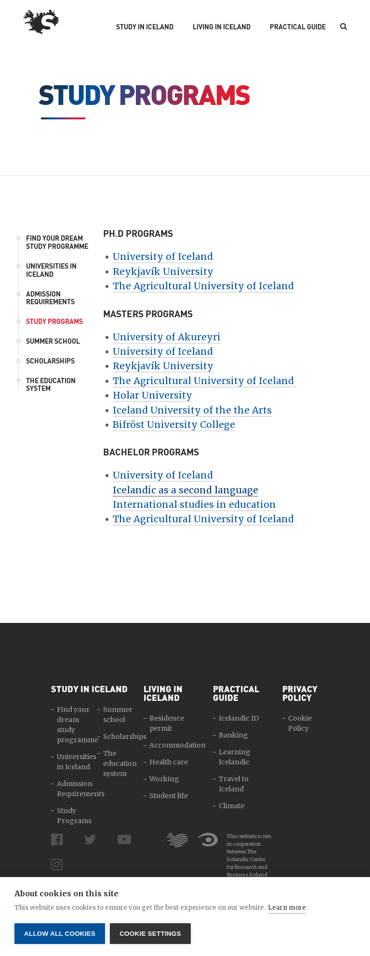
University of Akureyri (167, 337)
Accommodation (177, 745)
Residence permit (166, 723)
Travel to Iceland (234, 784)
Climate (231, 805)
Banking (233, 735)
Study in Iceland (144, 27)
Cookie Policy (300, 723)
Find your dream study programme (57, 242)
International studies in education (194, 504)
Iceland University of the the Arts (192, 410)
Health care (168, 762)
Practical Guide (298, 27)
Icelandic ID (239, 718)
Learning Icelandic (235, 757)
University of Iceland (163, 256)
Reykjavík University (163, 271)
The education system (51, 384)
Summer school (53, 341)
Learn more (287, 908)
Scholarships (50, 361)
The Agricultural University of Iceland (203, 286)
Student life (168, 795)
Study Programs (54, 321)
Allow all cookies (59, 933)
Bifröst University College (174, 424)
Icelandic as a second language (185, 490)
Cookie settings (150, 933)
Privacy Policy (299, 693)
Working (164, 779)
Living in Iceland (222, 27)
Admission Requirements (50, 298)
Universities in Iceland (51, 270)
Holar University (152, 395)
